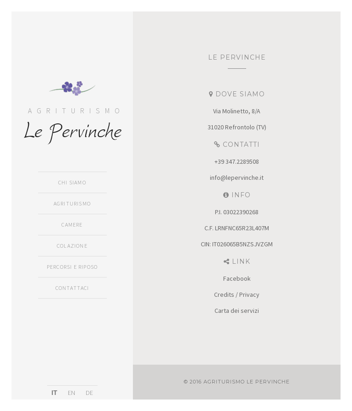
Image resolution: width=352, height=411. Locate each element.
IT (54, 392)
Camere (71, 224)
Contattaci (72, 287)
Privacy (249, 294)
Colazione (72, 245)
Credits (224, 294)
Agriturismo (72, 203)
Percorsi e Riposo (72, 266)
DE (89, 393)
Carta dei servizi (236, 310)
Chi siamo (72, 182)
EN (71, 393)
